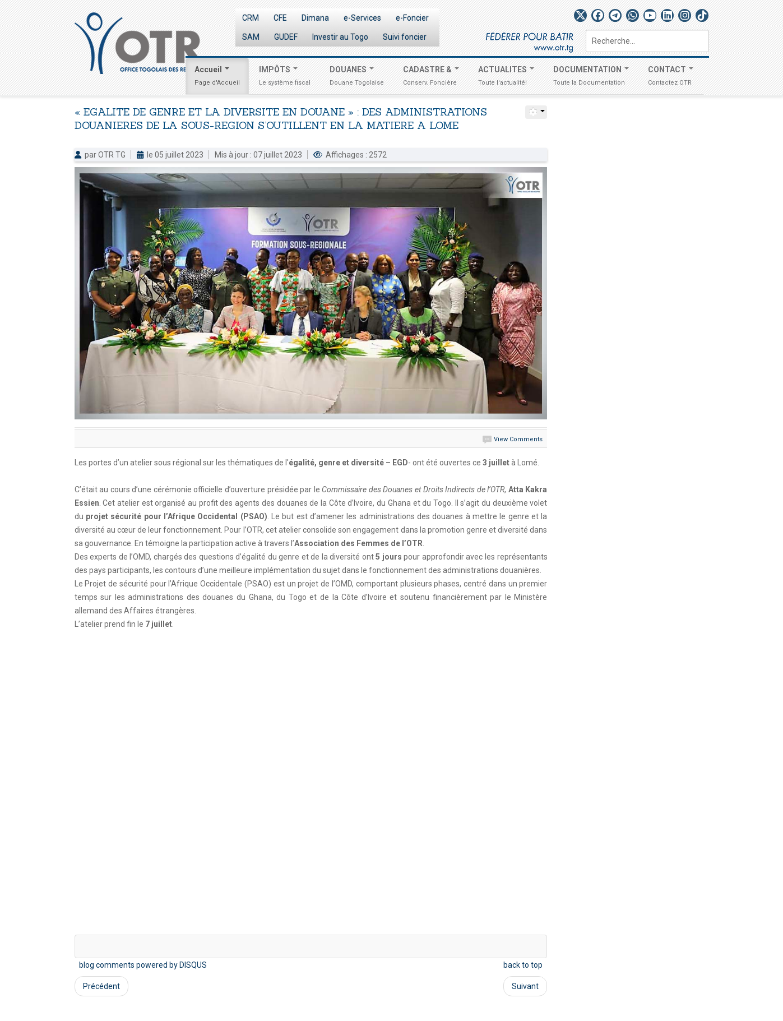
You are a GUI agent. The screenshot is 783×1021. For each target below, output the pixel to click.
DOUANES (357, 77)
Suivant (525, 986)
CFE (280, 17)
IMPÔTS (285, 77)
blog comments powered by (143, 964)
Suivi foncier (405, 37)
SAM (251, 37)
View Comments (518, 439)
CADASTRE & (431, 77)
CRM (250, 17)
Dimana (315, 17)
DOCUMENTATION (591, 77)
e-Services (362, 17)
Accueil (217, 77)
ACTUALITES (506, 77)
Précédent (101, 986)
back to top (523, 964)
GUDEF (286, 37)
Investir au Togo (340, 37)
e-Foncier (412, 17)
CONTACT (670, 77)
